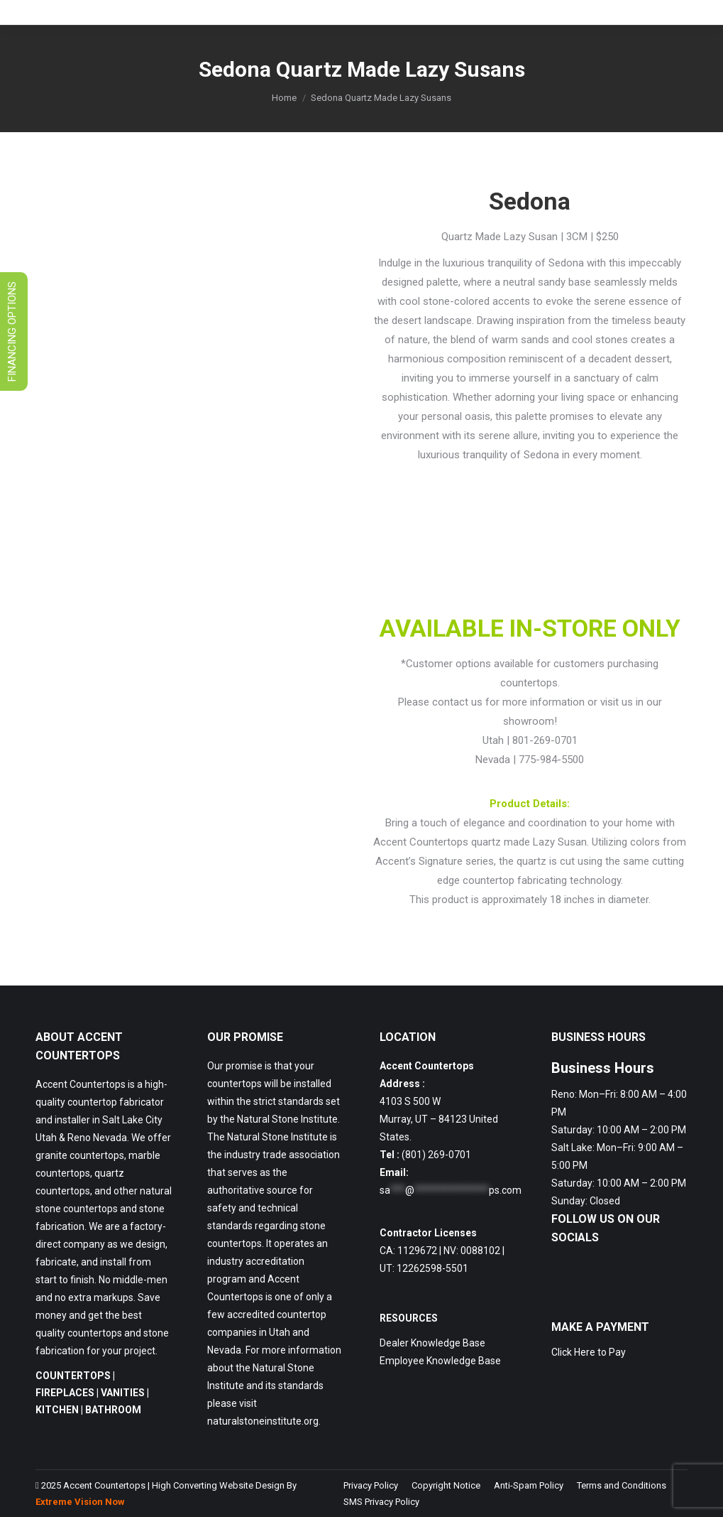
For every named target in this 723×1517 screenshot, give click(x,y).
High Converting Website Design (218, 1485)
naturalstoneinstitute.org (263, 1421)
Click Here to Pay (588, 1352)
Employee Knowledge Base (440, 1360)
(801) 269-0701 (436, 1154)
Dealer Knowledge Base (432, 1343)
